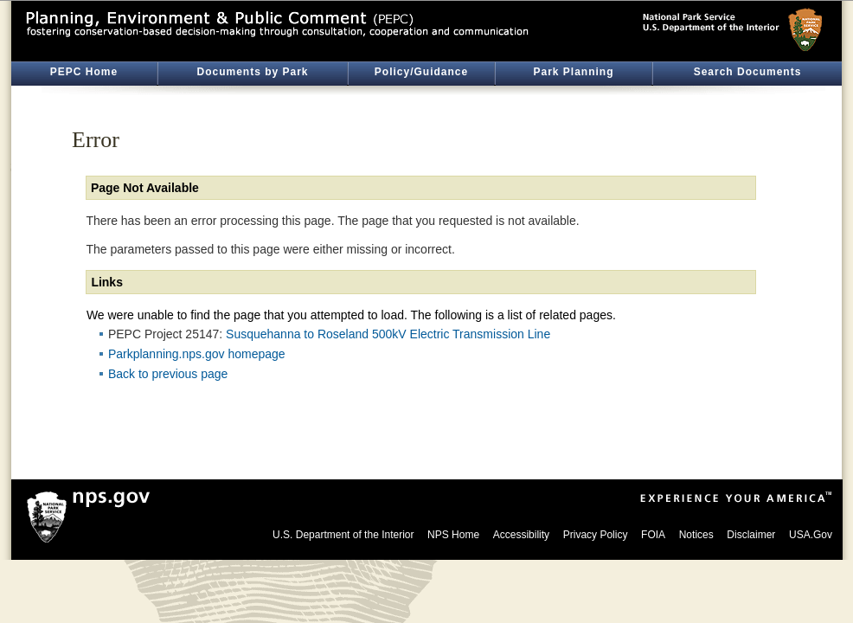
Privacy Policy (595, 535)
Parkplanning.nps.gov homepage (196, 354)
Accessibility (521, 535)
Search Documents (748, 72)
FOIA (653, 535)
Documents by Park (252, 72)
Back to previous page (168, 374)
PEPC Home (84, 72)
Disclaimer (751, 535)
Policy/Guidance (421, 72)
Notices (696, 535)
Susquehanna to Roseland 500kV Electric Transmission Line (388, 334)
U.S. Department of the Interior (343, 535)
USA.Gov (810, 535)
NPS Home (453, 535)
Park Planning (573, 72)
